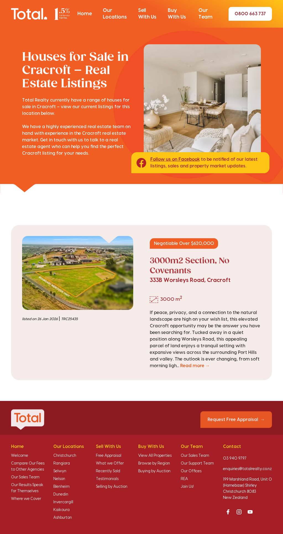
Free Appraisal (108, 456)
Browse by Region (154, 463)
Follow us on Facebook (175, 159)
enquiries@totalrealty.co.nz (247, 469)
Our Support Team (197, 463)
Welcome (19, 456)
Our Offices (191, 471)
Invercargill (63, 502)
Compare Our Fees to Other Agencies (27, 466)
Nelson (59, 479)
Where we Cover (26, 499)
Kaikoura (61, 510)
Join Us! (187, 487)
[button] (84, 14)
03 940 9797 (235, 458)
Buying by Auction (154, 471)
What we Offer (110, 463)
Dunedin (60, 494)
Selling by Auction (111, 487)
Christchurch (64, 456)
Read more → (195, 366)
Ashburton (62, 518)
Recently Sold (108, 471)
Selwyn (59, 471)
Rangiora (61, 463)
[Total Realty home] (40, 14)
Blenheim (61, 487)
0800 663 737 (250, 14)
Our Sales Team (25, 477)
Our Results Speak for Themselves (27, 488)
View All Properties (155, 456)
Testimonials (107, 479)
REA (184, 479)
